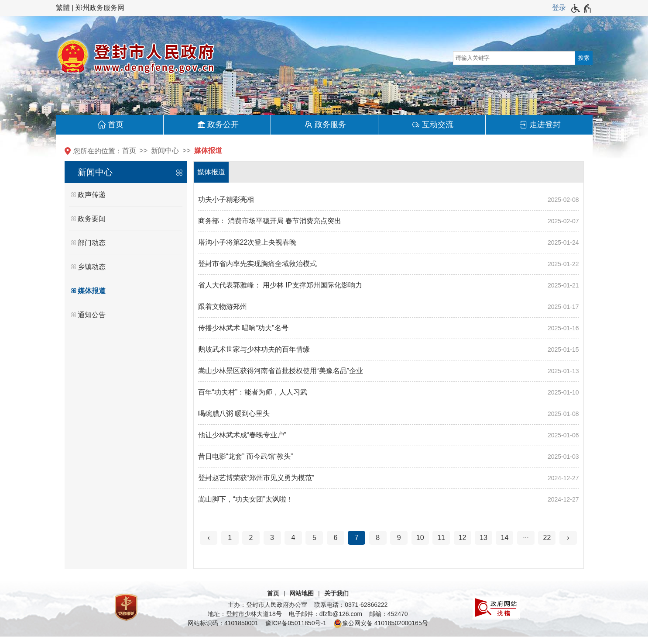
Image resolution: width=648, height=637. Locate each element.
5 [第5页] (314, 537)
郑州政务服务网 (99, 7)
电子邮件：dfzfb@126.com (325, 613)
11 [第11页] (441, 537)
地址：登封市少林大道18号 (245, 613)
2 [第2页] (251, 537)
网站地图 (301, 593)
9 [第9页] (399, 537)
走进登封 (545, 124)
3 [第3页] (272, 537)
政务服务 (330, 124)
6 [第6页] (335, 537)
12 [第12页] (462, 537)
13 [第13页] (483, 537)
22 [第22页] (547, 537)
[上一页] (208, 538)
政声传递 (92, 194)
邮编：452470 (388, 613)
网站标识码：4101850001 (223, 623)
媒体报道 (208, 150)
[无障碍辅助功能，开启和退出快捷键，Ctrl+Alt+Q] (581, 8)
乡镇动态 (92, 266)
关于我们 (336, 593)
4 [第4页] (293, 537)
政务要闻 (92, 218)
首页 (115, 124)
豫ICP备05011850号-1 (295, 623)
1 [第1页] (230, 537)
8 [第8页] (378, 537)
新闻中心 (165, 150)
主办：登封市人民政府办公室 (267, 604)
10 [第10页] (420, 537)
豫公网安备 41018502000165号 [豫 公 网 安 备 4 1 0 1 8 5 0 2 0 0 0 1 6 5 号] (380, 623)
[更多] (526, 538)
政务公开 (223, 124)
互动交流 (437, 124)
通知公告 (92, 314)
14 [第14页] (505, 537)
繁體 (63, 7)
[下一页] (568, 538)
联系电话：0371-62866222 (350, 604)
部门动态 (92, 242)
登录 (559, 7)
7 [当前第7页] (357, 537)
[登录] (559, 8)
